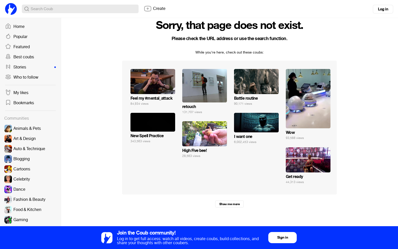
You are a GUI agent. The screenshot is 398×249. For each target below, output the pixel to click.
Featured (17, 46)
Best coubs (19, 57)
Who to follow (21, 77)
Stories (30, 67)
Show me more (229, 204)
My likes (16, 92)
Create (154, 9)
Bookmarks (19, 102)
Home (15, 26)
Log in (383, 9)
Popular (16, 36)
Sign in (282, 237)
